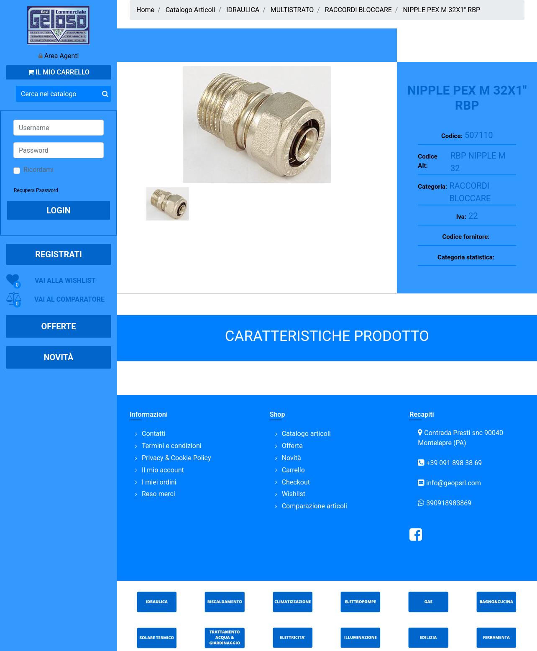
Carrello (293, 470)
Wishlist (293, 494)
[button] (105, 94)
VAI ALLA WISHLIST (65, 280)
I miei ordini (159, 482)
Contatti (154, 434)
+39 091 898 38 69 (454, 463)
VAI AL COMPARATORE (69, 299)
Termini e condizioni (172, 446)
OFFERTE (58, 326)
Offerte (292, 446)
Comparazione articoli (314, 506)
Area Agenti (61, 56)
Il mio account (163, 470)
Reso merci (158, 494)
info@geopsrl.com (453, 483)
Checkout (296, 482)
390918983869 (448, 503)
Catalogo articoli (306, 434)
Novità (291, 458)
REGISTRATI (58, 254)
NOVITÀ (58, 357)
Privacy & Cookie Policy (176, 458)
